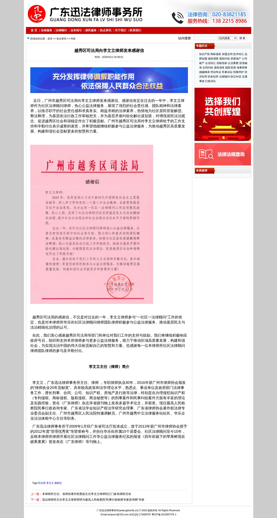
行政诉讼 (210, 81)
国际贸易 (230, 67)
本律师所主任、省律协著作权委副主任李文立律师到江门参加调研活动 (86, 494)
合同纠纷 (207, 67)
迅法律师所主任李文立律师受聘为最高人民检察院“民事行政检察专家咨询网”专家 (93, 499)
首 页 (34, 30)
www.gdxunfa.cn (128, 510)
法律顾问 (61, 30)
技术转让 (238, 54)
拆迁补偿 (236, 76)
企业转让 (210, 63)
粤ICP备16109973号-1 (164, 514)
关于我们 (120, 30)
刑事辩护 (238, 72)
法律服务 (46, 30)
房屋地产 (236, 58)
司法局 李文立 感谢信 (50, 483)
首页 (49, 38)
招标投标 (222, 63)
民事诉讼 (227, 72)
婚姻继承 (204, 72)
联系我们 (135, 30)
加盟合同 (227, 54)
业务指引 (76, 30)
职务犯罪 (213, 76)
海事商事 (242, 67)
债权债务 (219, 67)
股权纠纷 (224, 58)
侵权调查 (213, 58)
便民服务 (91, 30)
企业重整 (233, 63)
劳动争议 (215, 72)
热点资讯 (105, 30)
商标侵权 (215, 54)
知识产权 (204, 54)
